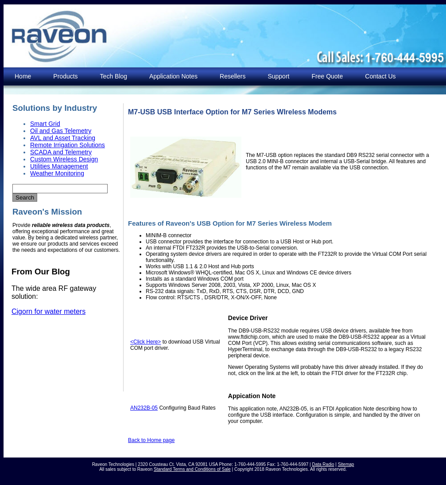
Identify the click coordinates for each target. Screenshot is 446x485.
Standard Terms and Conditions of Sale (192, 469)
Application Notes (173, 76)
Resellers (232, 76)
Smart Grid (45, 123)
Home (23, 76)
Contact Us (380, 76)
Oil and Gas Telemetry (60, 130)
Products (65, 76)
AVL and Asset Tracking (62, 137)
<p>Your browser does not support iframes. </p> (63, 324)
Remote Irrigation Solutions (67, 145)
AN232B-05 (144, 408)
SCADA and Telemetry (61, 152)
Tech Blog (113, 76)
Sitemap (346, 464)
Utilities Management (59, 166)
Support (278, 76)
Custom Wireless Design (64, 159)
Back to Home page (151, 440)
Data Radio (323, 464)
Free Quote (327, 76)
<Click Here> (145, 342)
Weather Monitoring (57, 173)
